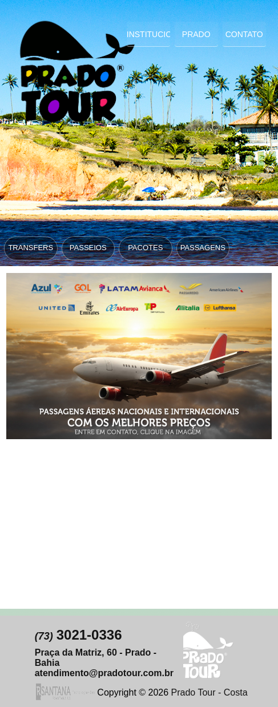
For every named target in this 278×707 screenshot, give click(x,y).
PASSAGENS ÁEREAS (202, 251)
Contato (244, 34)
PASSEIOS (88, 247)
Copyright (116, 692)
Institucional (148, 34)
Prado (196, 34)
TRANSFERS (30, 247)
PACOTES (145, 247)
